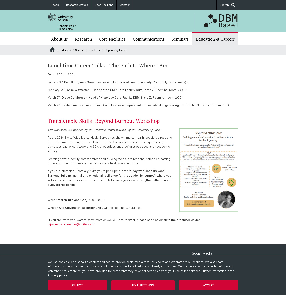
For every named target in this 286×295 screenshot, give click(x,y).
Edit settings (143, 285)
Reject (77, 285)
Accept (208, 285)
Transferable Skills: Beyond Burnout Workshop (104, 120)
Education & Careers (215, 39)
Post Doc (95, 50)
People (55, 4)
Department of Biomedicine (67, 27)
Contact (125, 4)
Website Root (52, 49)
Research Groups (77, 4)
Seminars (180, 39)
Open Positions (104, 4)
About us (59, 39)
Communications (148, 39)
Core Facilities (112, 39)
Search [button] (227, 5)
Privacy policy (58, 275)
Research (83, 39)
